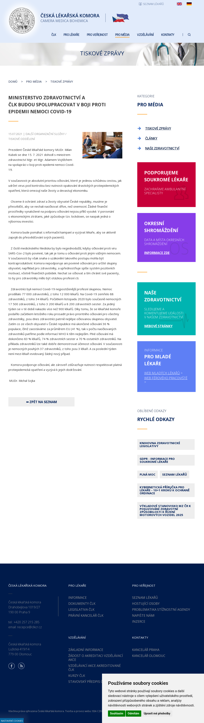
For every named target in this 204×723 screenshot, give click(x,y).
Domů (12, 81)
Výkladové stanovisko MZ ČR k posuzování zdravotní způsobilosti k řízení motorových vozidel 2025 (165, 510)
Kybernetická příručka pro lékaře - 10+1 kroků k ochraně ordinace (164, 490)
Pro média (34, 81)
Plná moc (147, 474)
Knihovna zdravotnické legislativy (160, 444)
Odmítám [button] (133, 713)
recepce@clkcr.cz (29, 627)
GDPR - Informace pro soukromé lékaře (157, 460)
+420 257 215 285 (26, 622)
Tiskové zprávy (61, 81)
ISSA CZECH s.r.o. (101, 711)
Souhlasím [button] (116, 713)
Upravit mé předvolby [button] (157, 713)
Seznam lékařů (174, 474)
